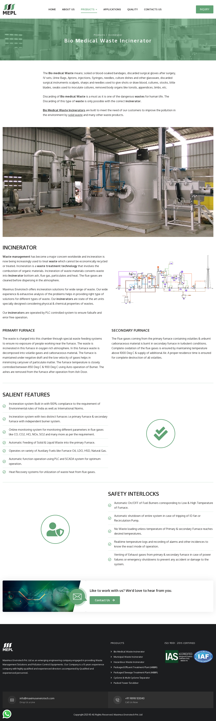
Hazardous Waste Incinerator (129, 662)
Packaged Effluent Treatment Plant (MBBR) (135, 667)
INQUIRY (204, 9)
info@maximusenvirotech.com (37, 698)
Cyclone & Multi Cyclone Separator (132, 677)
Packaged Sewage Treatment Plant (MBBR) (136, 672)
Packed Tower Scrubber (126, 682)
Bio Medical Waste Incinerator (129, 651)
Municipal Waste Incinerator (128, 656)
